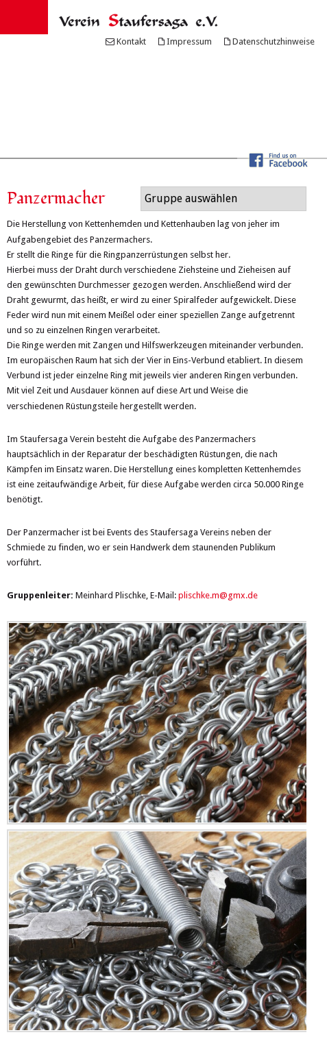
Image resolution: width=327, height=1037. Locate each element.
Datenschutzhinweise (273, 41)
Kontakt (131, 41)
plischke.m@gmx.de (218, 595)
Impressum (189, 41)
